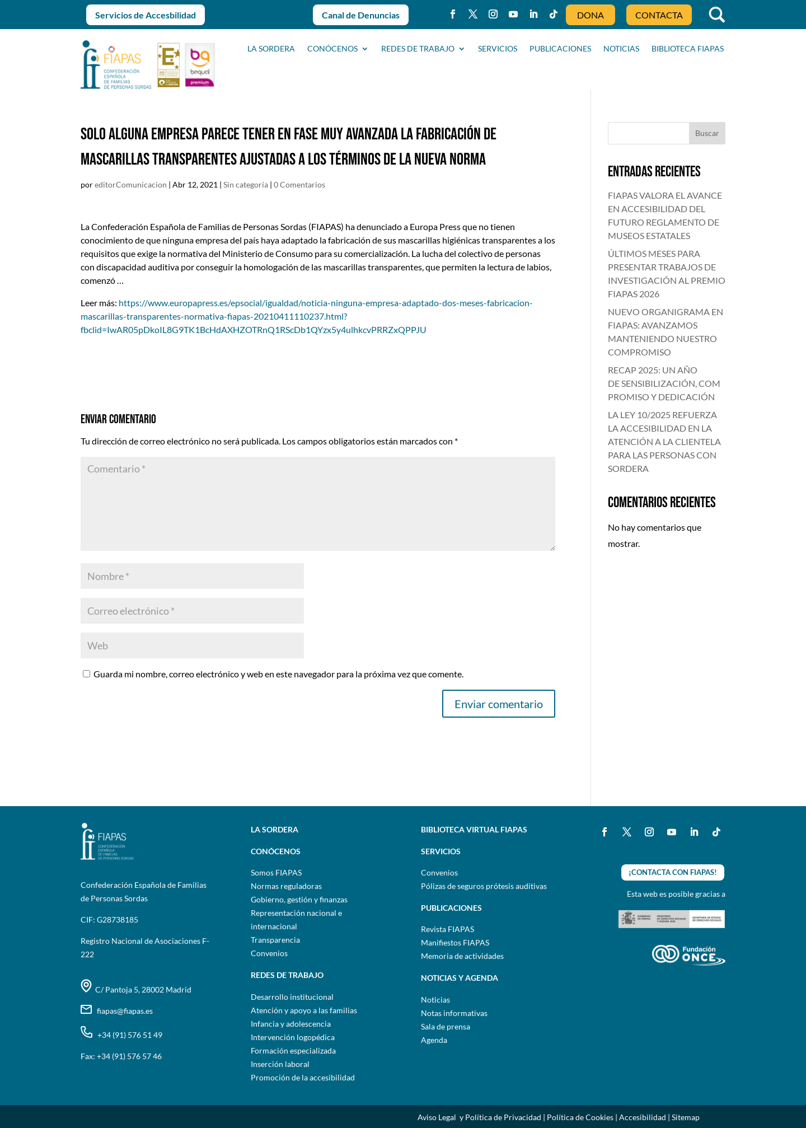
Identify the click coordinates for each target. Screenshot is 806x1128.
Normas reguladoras (286, 886)
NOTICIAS (621, 49)
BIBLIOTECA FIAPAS (688, 49)
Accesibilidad (642, 1117)
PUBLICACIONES (560, 49)
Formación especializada (293, 1050)
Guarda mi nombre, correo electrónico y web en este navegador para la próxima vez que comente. (278, 673)
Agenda (434, 1040)
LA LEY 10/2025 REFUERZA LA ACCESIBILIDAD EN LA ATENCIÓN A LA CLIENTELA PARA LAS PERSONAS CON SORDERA (664, 441)
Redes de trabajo (417, 49)
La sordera (271, 49)
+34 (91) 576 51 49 (121, 1035)
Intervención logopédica (293, 1037)
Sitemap (686, 1117)
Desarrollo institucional (292, 996)
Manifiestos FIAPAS (455, 942)
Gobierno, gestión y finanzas (299, 899)
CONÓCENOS (332, 49)
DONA (590, 15)
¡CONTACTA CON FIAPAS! (673, 872)
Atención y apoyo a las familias (304, 1010)
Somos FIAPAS (276, 872)
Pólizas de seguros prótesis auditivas (484, 886)
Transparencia (275, 939)
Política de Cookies (580, 1117)
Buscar (707, 133)
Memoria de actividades (462, 956)
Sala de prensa (445, 1026)
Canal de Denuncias (361, 15)
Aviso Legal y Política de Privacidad (479, 1117)
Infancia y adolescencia (291, 1023)
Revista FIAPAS (447, 929)
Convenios (269, 953)
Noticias (435, 999)
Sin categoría (245, 184)
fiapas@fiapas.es (117, 1010)
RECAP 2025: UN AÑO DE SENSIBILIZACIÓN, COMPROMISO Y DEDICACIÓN (664, 383)
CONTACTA (659, 15)
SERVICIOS (497, 49)
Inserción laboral (280, 1064)
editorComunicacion (131, 184)
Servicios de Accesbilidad (145, 15)
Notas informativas (454, 1013)
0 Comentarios (299, 184)
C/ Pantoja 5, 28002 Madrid (136, 989)
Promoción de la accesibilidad (303, 1077)
